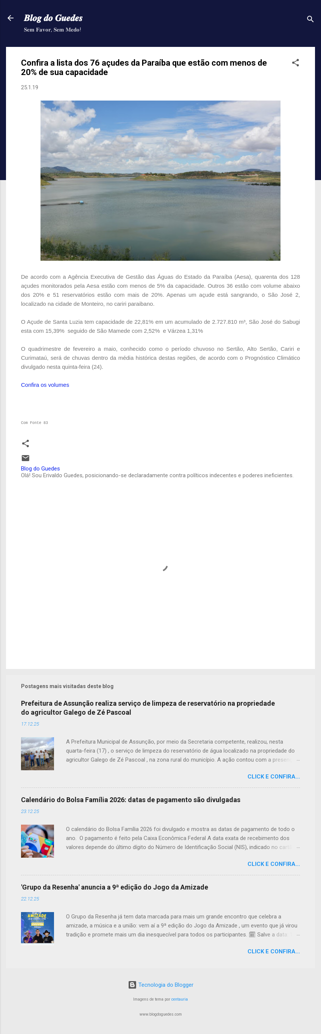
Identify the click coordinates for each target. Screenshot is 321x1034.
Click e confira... (274, 776)
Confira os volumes (45, 385)
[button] (295, 64)
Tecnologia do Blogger (161, 984)
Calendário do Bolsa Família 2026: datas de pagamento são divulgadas (130, 800)
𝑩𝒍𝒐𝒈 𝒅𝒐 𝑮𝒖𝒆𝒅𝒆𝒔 (53, 18)
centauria (179, 999)
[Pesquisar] (310, 20)
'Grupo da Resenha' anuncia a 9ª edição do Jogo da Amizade (114, 887)
